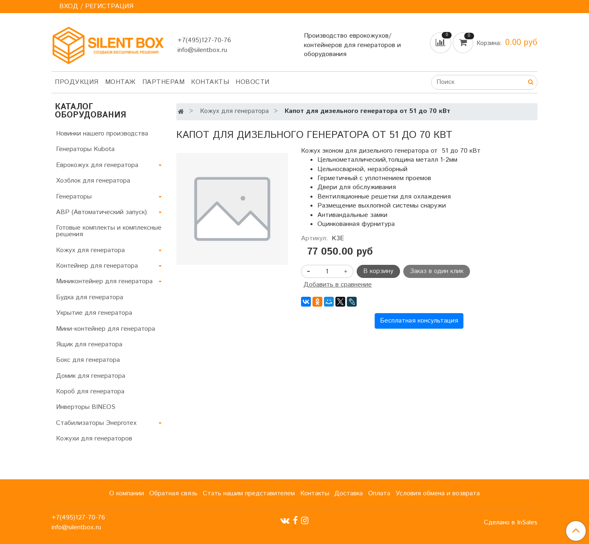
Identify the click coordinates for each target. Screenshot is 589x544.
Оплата (379, 493)
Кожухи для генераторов (94, 438)
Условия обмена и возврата (438, 493)
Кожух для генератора (234, 111)
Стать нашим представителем (249, 493)
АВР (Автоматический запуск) (101, 212)
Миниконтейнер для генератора (104, 281)
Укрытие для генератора (94, 313)
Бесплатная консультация (419, 320)
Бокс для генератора (88, 360)
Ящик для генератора (89, 344)
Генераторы (74, 196)
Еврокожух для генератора (97, 165)
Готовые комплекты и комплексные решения (109, 231)
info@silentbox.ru (202, 50)
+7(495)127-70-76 (204, 40)
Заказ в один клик (436, 271)
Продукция (77, 82)
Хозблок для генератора (93, 180)
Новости (253, 82)
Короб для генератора (90, 391)
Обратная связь (173, 493)
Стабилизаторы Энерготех (96, 423)
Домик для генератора (90, 376)
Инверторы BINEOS (85, 407)
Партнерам (163, 82)
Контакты (210, 82)
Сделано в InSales (510, 522)
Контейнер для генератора (97, 266)
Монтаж (120, 82)
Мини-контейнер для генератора (105, 329)
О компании (126, 493)
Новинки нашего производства (102, 133)
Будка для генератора (89, 297)
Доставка (348, 493)
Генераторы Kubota (85, 149)
